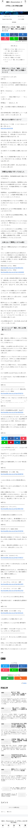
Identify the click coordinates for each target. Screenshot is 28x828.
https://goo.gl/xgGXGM (7, 128)
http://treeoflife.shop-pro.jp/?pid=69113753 (12, 590)
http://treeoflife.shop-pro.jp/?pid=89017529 (12, 508)
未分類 (3, 658)
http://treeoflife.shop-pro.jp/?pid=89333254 (12, 412)
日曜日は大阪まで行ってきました (12, 55)
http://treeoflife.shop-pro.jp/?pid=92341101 (12, 613)
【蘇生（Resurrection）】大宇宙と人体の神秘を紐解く (14, 5)
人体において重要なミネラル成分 (12, 57)
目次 (12, 45)
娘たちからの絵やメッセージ (11, 53)
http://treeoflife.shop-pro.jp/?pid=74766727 (12, 557)
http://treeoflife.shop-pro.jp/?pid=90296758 (12, 474)
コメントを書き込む (14, 807)
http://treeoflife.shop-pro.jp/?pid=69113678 (12, 584)
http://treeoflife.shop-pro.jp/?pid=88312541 (12, 267)
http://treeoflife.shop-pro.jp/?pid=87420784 (12, 531)
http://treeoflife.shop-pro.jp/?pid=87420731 (12, 393)
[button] (25, 401)
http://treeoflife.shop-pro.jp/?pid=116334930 (12, 272)
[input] (14, 400)
